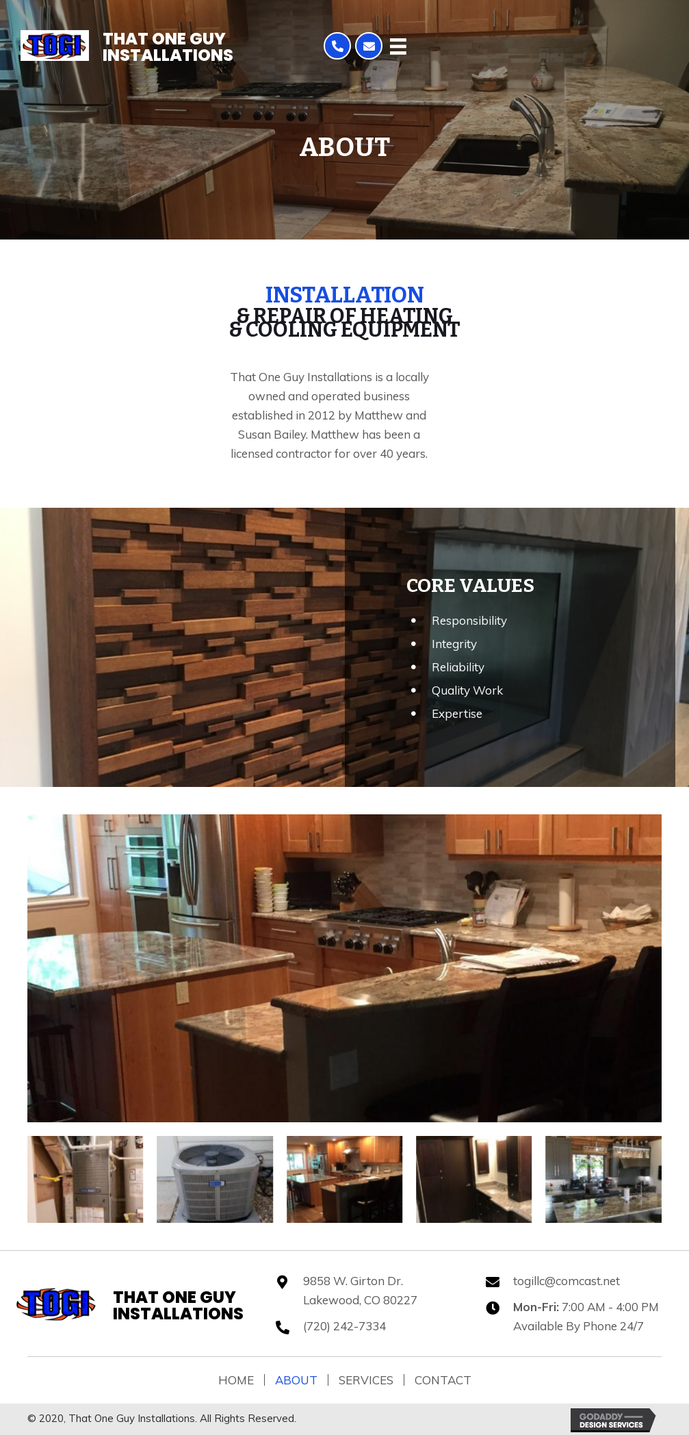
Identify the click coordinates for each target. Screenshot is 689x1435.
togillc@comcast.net (566, 1281)
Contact (443, 1380)
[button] (337, 46)
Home (236, 1380)
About (296, 1380)
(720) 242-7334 (344, 1326)
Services (366, 1380)
